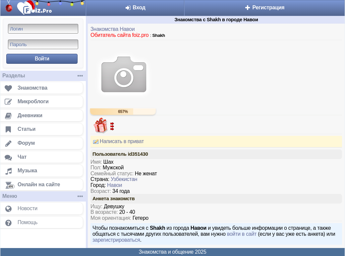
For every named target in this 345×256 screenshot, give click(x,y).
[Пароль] (43, 44)
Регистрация (264, 7)
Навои (114, 185)
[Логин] (43, 29)
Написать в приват (117, 141)
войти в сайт (242, 234)
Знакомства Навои (112, 29)
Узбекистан (124, 179)
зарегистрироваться (116, 240)
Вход (135, 7)
